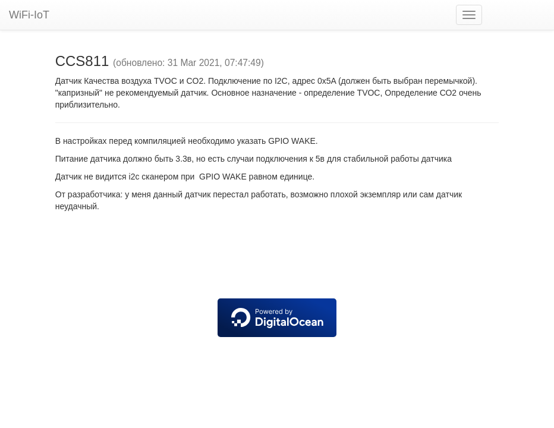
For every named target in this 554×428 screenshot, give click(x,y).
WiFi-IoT (29, 15)
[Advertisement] (277, 257)
